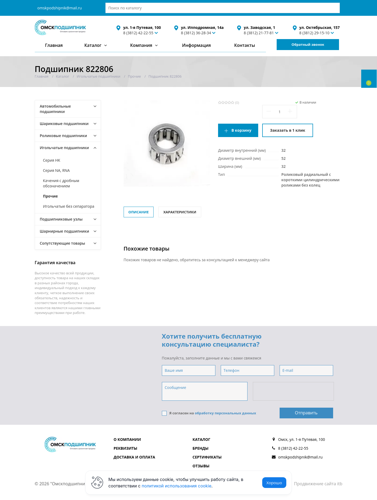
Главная (54, 45)
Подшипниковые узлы (61, 219)
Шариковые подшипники (64, 123)
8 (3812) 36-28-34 (196, 32)
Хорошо (274, 482)
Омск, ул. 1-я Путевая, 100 (301, 439)
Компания (141, 45)
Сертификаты (207, 457)
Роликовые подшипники (63, 135)
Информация (196, 45)
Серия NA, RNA (56, 170)
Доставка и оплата (134, 457)
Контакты (244, 45)
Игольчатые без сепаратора (68, 206)
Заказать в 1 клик (287, 130)
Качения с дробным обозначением (61, 183)
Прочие (50, 196)
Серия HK (51, 160)
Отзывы (201, 465)
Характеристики (179, 212)
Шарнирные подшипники (64, 231)
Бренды (201, 448)
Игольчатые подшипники (64, 147)
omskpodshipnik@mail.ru (59, 7)
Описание (138, 212)
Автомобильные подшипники (55, 109)
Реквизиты (125, 448)
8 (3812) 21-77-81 (259, 32)
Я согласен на (209, 413)
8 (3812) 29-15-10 (314, 32)
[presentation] (293, 391)
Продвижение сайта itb (318, 484)
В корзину (241, 130)
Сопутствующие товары (62, 243)
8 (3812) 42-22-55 (138, 32)
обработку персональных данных (225, 413)
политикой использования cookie (177, 485)
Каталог (92, 45)
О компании (127, 439)
